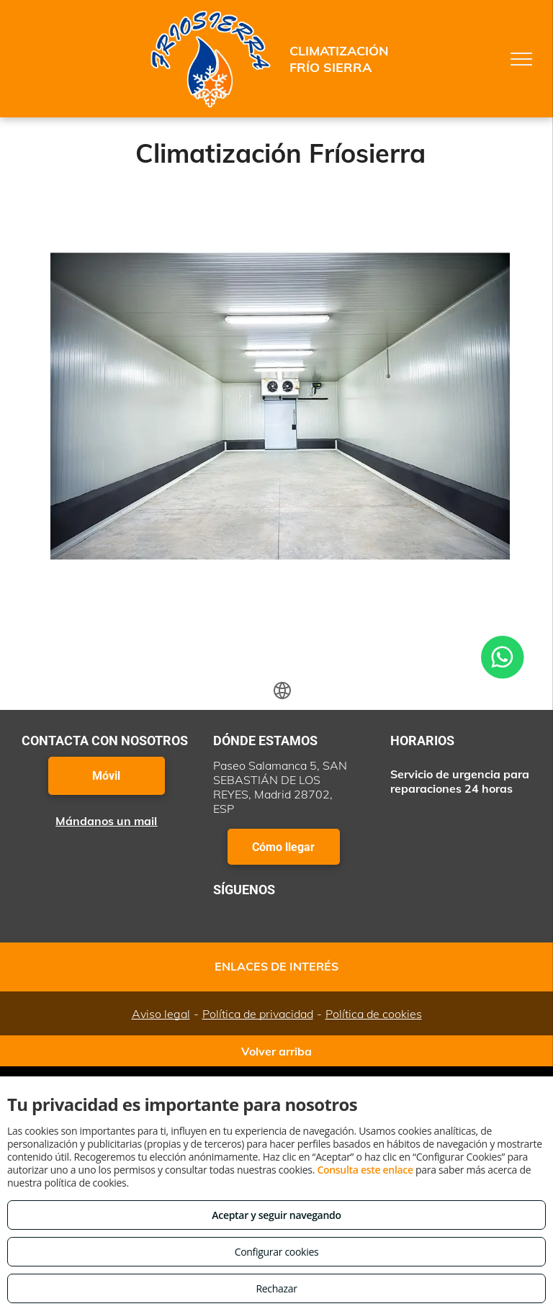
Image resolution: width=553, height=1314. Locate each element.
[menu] (521, 59)
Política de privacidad (257, 1014)
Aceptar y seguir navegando (276, 1215)
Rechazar (276, 1288)
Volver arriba (276, 1051)
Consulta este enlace (365, 1169)
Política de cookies (373, 1014)
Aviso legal (161, 1014)
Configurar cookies (277, 1252)
